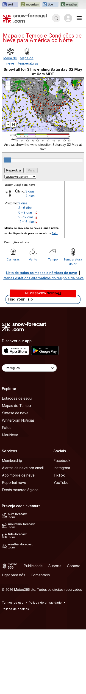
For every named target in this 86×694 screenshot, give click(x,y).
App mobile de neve (18, 475)
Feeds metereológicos (20, 490)
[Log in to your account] (68, 18)
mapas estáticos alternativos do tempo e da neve (43, 278)
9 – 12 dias (25, 217)
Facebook (61, 460)
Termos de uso (12, 602)
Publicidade (33, 566)
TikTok (59, 475)
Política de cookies (15, 609)
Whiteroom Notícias (18, 420)
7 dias (30, 196)
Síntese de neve (15, 413)
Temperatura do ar (73, 262)
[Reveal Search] (56, 18)
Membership (12, 460)
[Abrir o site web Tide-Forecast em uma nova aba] (50, 5)
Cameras (13, 259)
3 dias (29, 191)
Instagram (61, 468)
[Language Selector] (29, 368)
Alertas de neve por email (23, 468)
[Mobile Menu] (79, 18)
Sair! (55, 233)
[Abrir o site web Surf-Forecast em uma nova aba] (10, 5)
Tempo (53, 259)
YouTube (60, 482)
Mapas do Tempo (16, 405)
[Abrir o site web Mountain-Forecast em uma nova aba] (30, 5)
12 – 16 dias (26, 222)
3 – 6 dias (25, 208)
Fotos (6, 427)
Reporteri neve (14, 482)
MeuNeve (10, 435)
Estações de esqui (17, 398)
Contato (73, 566)
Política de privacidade (45, 602)
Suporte (54, 566)
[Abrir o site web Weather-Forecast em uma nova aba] (69, 5)
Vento (33, 259)
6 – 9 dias (25, 212)
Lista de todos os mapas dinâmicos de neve (41, 273)
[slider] (7, 160)
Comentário (40, 575)
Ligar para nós (13, 575)
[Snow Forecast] (25, 18)
